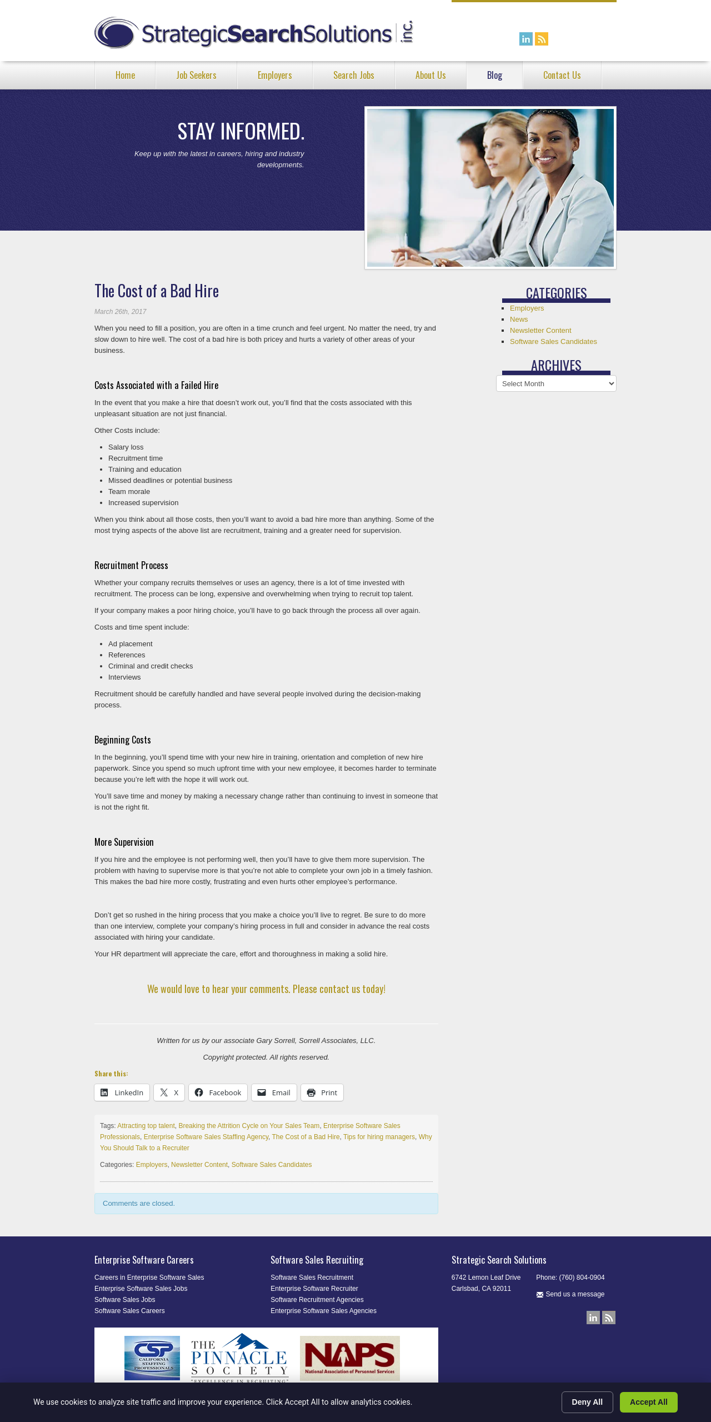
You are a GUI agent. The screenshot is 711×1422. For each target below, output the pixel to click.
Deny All (587, 1402)
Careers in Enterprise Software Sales (149, 1277)
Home (125, 75)
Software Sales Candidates (272, 1165)
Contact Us (562, 75)
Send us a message (570, 1294)
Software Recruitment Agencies (317, 1300)
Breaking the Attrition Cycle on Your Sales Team (248, 1126)
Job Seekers (196, 75)
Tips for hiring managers (379, 1137)
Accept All (649, 1402)
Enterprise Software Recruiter (314, 1289)
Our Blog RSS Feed (541, 39)
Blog (494, 75)
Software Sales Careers (129, 1311)
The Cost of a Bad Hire (306, 1137)
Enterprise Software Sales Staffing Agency (206, 1137)
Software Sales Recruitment (312, 1277)
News (519, 319)
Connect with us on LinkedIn (526, 39)
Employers (275, 75)
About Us (430, 75)
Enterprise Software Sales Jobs (140, 1289)
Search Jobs (353, 75)
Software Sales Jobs (124, 1300)
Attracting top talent (145, 1126)
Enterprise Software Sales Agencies (324, 1311)
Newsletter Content (199, 1165)
